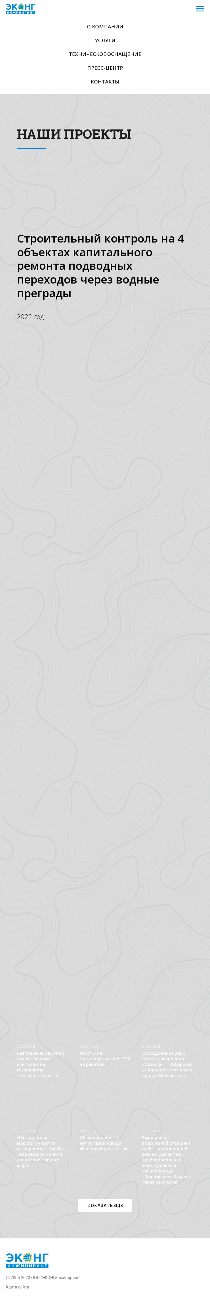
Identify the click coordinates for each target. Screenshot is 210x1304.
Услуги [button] (105, 40)
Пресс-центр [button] (105, 67)
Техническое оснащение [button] (105, 54)
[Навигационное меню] (200, 9)
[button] (105, 1205)
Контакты (105, 81)
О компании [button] (105, 26)
